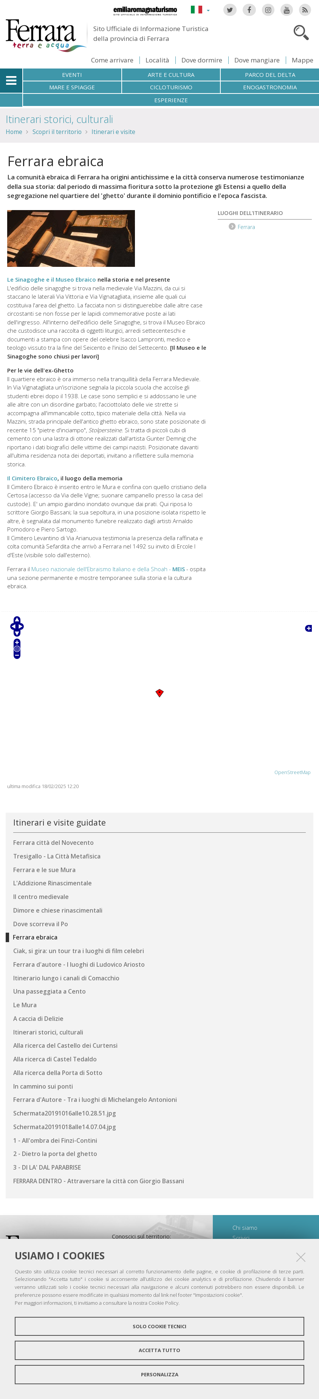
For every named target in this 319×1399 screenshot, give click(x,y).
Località (157, 60)
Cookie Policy (163, 1302)
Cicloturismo (171, 87)
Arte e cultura (171, 74)
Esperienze (171, 100)
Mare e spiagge (72, 87)
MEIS (178, 569)
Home (14, 132)
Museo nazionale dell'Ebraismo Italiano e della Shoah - (101, 569)
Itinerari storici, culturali (59, 119)
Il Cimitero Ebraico (32, 478)
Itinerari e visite (113, 132)
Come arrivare (112, 60)
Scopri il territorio (57, 132)
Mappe (302, 60)
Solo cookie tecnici (159, 1326)
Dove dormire (201, 60)
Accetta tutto (159, 1350)
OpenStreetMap (292, 772)
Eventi (72, 74)
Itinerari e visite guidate (59, 822)
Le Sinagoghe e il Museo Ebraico (51, 279)
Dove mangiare (257, 60)
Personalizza (159, 1374)
